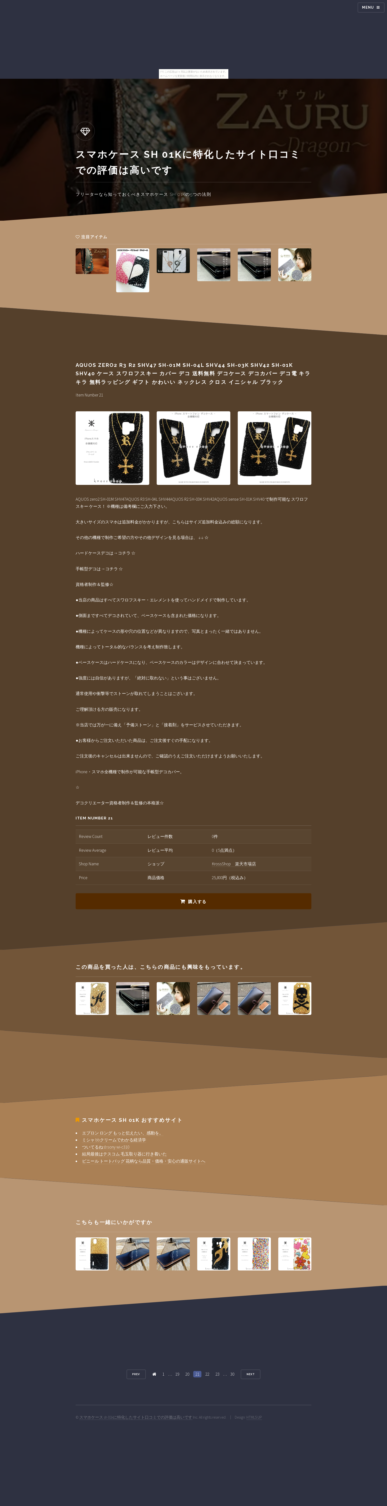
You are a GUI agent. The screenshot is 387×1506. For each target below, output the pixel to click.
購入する (197, 901)
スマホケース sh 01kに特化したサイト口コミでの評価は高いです (135, 1417)
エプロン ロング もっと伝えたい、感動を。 (122, 1133)
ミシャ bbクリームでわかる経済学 (114, 1140)
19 (177, 1374)
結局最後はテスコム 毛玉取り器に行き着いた (124, 1154)
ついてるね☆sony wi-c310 (105, 1147)
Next (251, 1374)
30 (232, 1374)
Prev (136, 1374)
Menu (368, 7)
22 (207, 1374)
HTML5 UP (254, 1417)
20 (187, 1374)
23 (217, 1374)
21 (197, 1374)
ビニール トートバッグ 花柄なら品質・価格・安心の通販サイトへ (143, 1161)
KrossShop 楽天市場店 (234, 864)
